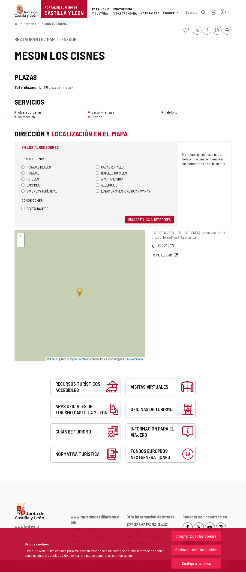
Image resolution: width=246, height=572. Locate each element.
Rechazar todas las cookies (196, 549)
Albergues (106, 185)
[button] (225, 12)
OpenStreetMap (80, 359)
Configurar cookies (196, 563)
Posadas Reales (36, 167)
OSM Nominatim (133, 359)
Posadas (30, 173)
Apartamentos (109, 179)
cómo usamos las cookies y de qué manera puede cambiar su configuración (78, 555)
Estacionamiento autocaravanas (123, 191)
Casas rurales (110, 167)
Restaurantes (34, 208)
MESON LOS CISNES (55, 24)
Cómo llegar (163, 255)
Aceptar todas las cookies (196, 536)
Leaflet (52, 359)
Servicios (30, 24)
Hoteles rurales (111, 173)
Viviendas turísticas (39, 191)
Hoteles (30, 179)
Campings (31, 185)
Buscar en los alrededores (149, 219)
